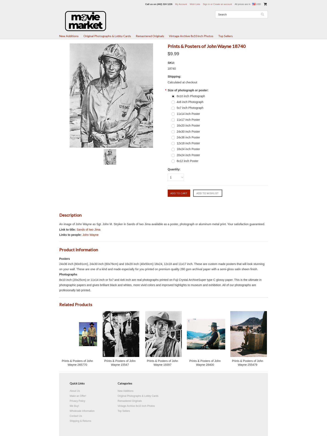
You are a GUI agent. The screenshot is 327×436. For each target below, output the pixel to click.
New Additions (69, 36)
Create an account (222, 4)
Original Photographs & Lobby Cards (107, 36)
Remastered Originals (150, 36)
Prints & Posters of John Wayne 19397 (162, 362)
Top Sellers (225, 36)
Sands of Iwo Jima (88, 229)
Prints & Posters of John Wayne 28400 (205, 362)
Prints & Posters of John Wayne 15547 (120, 362)
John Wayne (90, 234)
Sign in (206, 4)
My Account (181, 4)
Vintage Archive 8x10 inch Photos (191, 36)
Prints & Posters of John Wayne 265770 (77, 362)
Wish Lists (195, 4)
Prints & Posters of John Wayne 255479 (247, 362)
